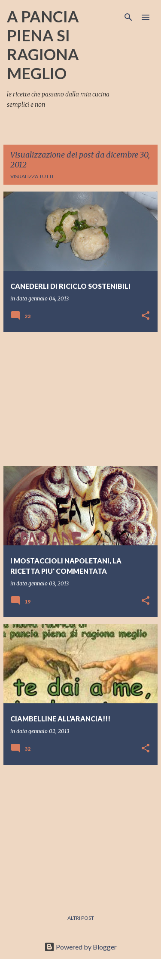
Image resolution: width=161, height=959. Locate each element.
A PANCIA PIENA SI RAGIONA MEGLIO (43, 45)
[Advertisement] (80, 399)
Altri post (80, 918)
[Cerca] (128, 17)
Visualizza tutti (31, 176)
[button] (145, 316)
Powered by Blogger (80, 947)
